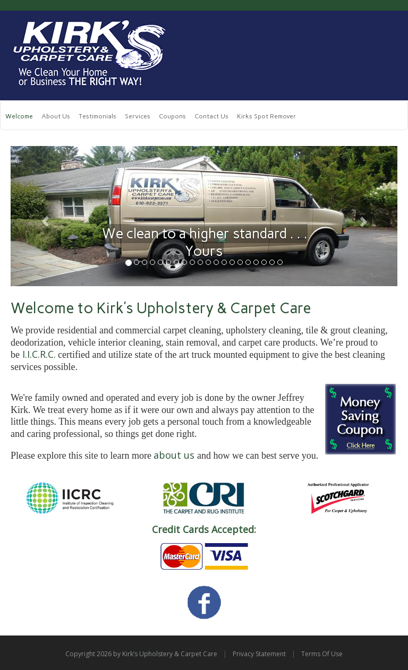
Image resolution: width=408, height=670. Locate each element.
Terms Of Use (322, 653)
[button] (40, 216)
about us (174, 455)
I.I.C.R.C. (39, 354)
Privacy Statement (259, 653)
